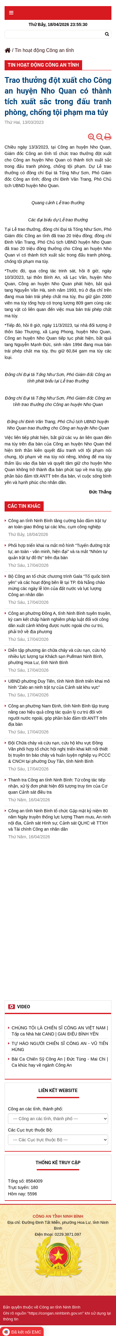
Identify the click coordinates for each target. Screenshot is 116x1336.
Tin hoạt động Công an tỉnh (44, 50)
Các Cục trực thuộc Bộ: (30, 1129)
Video (23, 1006)
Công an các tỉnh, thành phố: (35, 1108)
